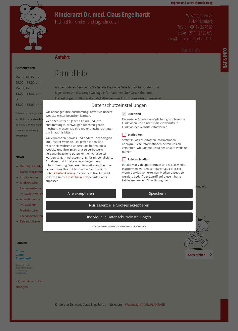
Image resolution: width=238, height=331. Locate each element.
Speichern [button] (157, 193)
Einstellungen (75, 177)
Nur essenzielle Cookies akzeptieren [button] (119, 205)
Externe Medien (137, 159)
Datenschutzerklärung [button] (120, 226)
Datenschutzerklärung (60, 173)
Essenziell (132, 114)
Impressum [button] (140, 226)
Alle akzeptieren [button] (81, 193)
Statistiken (133, 134)
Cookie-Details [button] (99, 226)
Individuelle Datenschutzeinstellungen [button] (119, 216)
